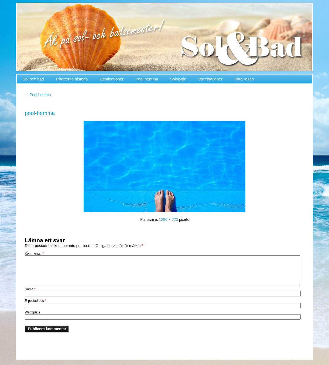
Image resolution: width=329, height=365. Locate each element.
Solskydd (178, 79)
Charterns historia (72, 79)
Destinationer (112, 79)
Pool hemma (146, 79)
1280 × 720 (168, 219)
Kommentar (34, 253)
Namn (30, 289)
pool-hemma (40, 113)
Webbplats (32, 312)
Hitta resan (244, 79)
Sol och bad (33, 79)
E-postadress (35, 301)
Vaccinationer (210, 79)
